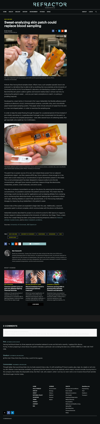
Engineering (85, 388)
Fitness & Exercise (70, 410)
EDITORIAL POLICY (38, 395)
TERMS (34, 399)
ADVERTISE (36, 397)
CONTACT (35, 404)
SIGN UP (84, 11)
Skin (60, 234)
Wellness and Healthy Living (33, 284)
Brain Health (69, 390)
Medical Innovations (71, 393)
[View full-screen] (65, 36)
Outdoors (84, 393)
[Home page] (50, 4)
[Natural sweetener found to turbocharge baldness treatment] (35, 276)
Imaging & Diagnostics (72, 397)
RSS (34, 406)
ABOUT (35, 393)
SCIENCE (51, 386)
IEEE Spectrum (31, 224)
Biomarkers (52, 234)
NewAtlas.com (86, 386)
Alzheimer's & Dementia (53, 284)
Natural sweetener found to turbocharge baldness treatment (35, 288)
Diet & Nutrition (8, 284)
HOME (4, 11)
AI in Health (69, 395)
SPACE (48, 11)
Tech (83, 390)
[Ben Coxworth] (9, 30)
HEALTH (11, 11)
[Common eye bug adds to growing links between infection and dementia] (57, 276)
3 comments (34, 244)
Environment (52, 388)
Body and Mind (8, 19)
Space (50, 399)
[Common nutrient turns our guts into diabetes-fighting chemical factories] (14, 276)
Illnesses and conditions (72, 388)
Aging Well (68, 406)
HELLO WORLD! (37, 388)
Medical (51, 395)
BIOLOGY (17, 11)
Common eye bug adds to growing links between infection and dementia (55, 288)
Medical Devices (70, 399)
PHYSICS (42, 11)
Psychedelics (69, 401)
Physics (51, 397)
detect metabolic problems (33, 220)
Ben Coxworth (17, 251)
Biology (51, 390)
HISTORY (25, 11)
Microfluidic (12, 237)
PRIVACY (35, 401)
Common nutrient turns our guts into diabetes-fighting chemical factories (13, 288)
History (51, 393)
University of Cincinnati (18, 224)
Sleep (67, 412)
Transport (84, 395)
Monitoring (42, 234)
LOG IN (91, 11)
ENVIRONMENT (34, 11)
